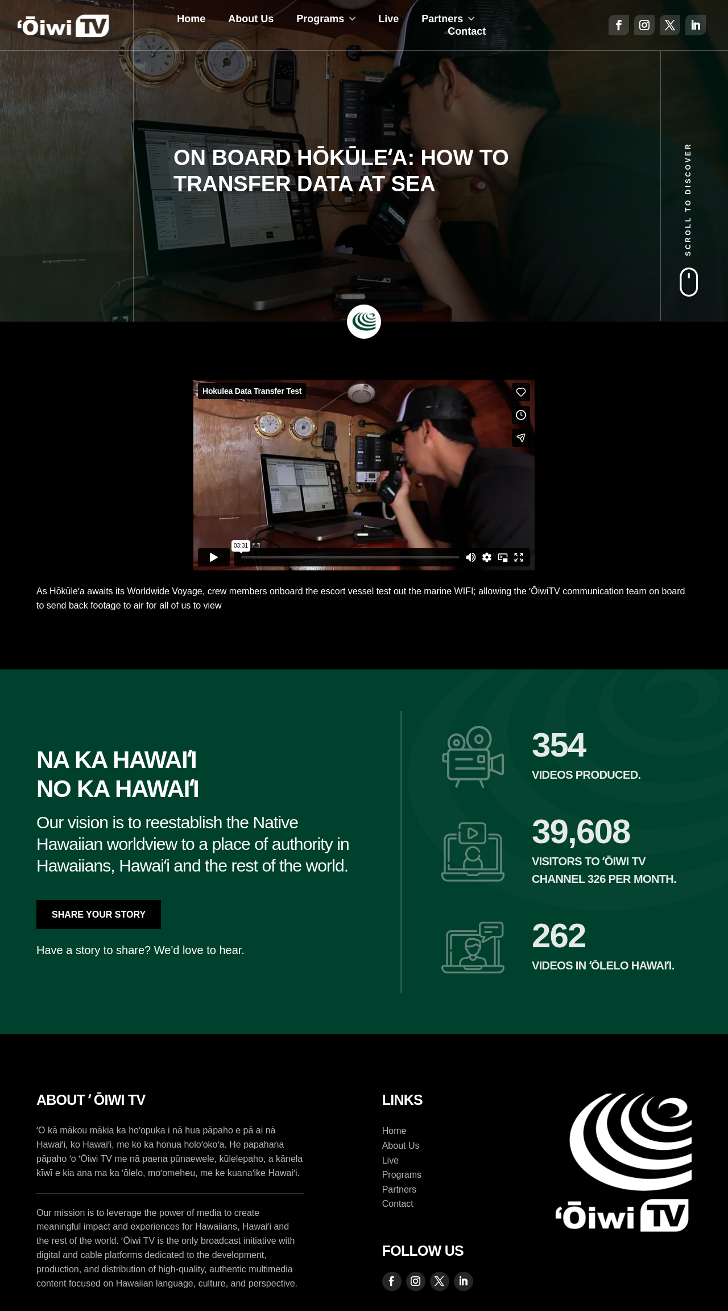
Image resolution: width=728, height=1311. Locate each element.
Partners (442, 18)
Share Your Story (99, 914)
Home (191, 18)
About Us (251, 18)
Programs (320, 18)
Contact (467, 31)
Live (388, 18)
